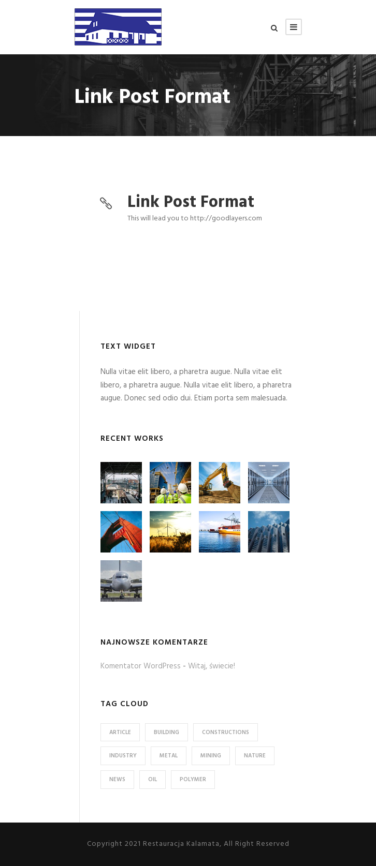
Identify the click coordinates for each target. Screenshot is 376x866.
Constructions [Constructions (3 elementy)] (225, 732)
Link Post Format (190, 202)
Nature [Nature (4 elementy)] (255, 755)
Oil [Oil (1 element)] (152, 779)
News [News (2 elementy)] (117, 779)
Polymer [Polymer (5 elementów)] (193, 779)
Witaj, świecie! (211, 666)
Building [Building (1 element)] (166, 732)
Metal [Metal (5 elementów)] (169, 755)
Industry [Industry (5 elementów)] (123, 755)
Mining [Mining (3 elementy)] (210, 755)
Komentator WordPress (140, 666)
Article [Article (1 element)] (120, 732)
